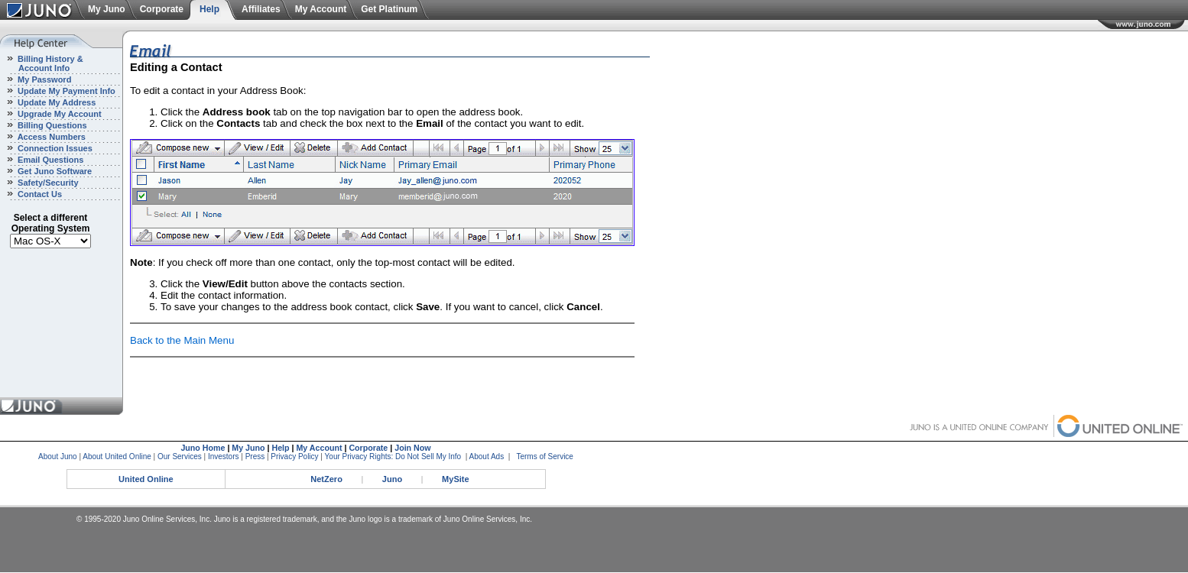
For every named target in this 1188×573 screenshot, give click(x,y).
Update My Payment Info (65, 91)
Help (209, 9)
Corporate (161, 9)
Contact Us (38, 194)
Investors (223, 456)
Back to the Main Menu (182, 340)
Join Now (412, 447)
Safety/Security (47, 182)
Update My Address (55, 102)
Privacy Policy (294, 456)
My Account (321, 9)
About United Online (117, 456)
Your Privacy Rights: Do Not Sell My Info (393, 456)
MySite (455, 479)
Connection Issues (54, 148)
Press (255, 456)
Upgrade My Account (58, 113)
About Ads (487, 456)
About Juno (57, 456)
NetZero (326, 479)
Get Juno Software (53, 171)
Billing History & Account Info (41, 63)
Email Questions (49, 159)
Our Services (179, 456)
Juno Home (202, 447)
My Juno (106, 9)
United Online (146, 479)
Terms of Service (544, 456)
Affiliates (261, 9)
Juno (392, 479)
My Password (43, 79)
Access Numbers (50, 136)
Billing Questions (51, 125)
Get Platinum (389, 9)
